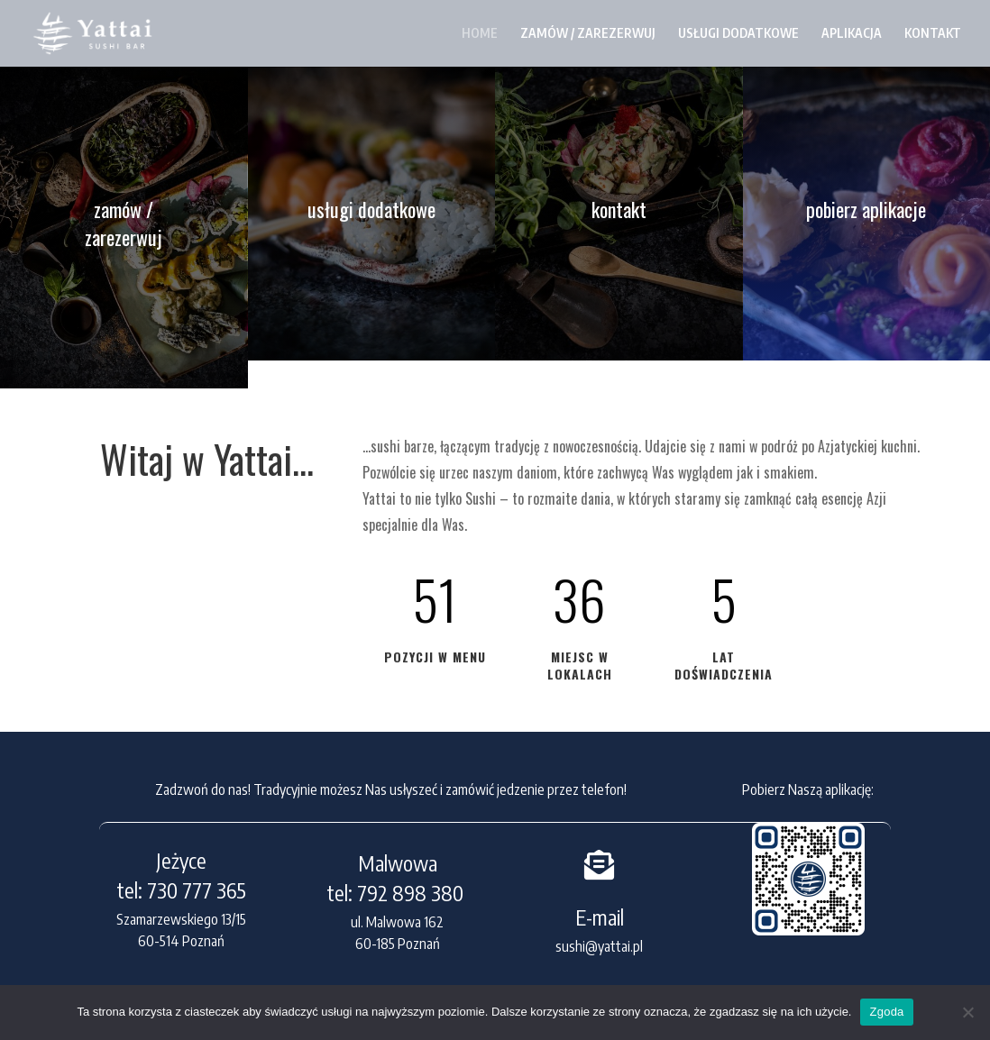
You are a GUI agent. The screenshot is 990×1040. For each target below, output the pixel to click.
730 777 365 (196, 890)
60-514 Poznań (181, 941)
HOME (480, 33)
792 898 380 (412, 893)
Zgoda (886, 1011)
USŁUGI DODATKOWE (738, 33)
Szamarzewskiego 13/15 (181, 919)
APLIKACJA (851, 33)
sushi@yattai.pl (599, 946)
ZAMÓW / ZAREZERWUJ (587, 33)
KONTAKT (932, 33)
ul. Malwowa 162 (397, 922)
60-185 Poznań (397, 944)
